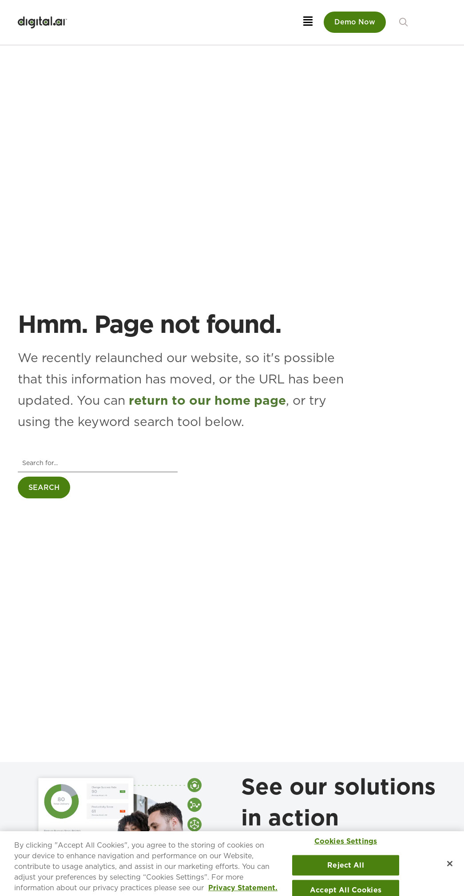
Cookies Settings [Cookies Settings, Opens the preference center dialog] (345, 844)
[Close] (450, 866)
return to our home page (207, 400)
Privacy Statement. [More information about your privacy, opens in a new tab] (243, 890)
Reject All (345, 868)
